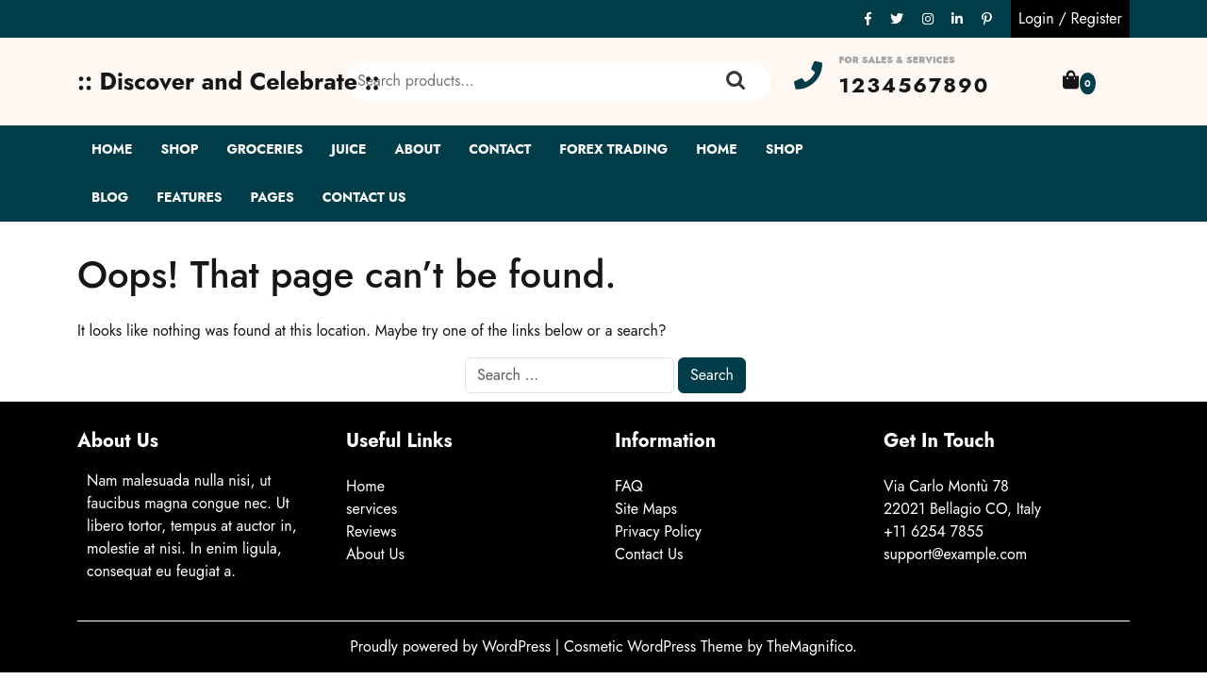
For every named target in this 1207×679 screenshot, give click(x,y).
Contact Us (364, 197)
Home (111, 149)
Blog (109, 197)
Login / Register (1070, 18)
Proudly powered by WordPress (452, 646)
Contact (500, 149)
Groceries (264, 149)
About (418, 149)
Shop (179, 149)
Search (735, 81)
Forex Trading (613, 149)
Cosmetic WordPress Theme (655, 646)
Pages (272, 197)
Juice (348, 149)
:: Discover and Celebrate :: (228, 81)
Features (189, 197)
